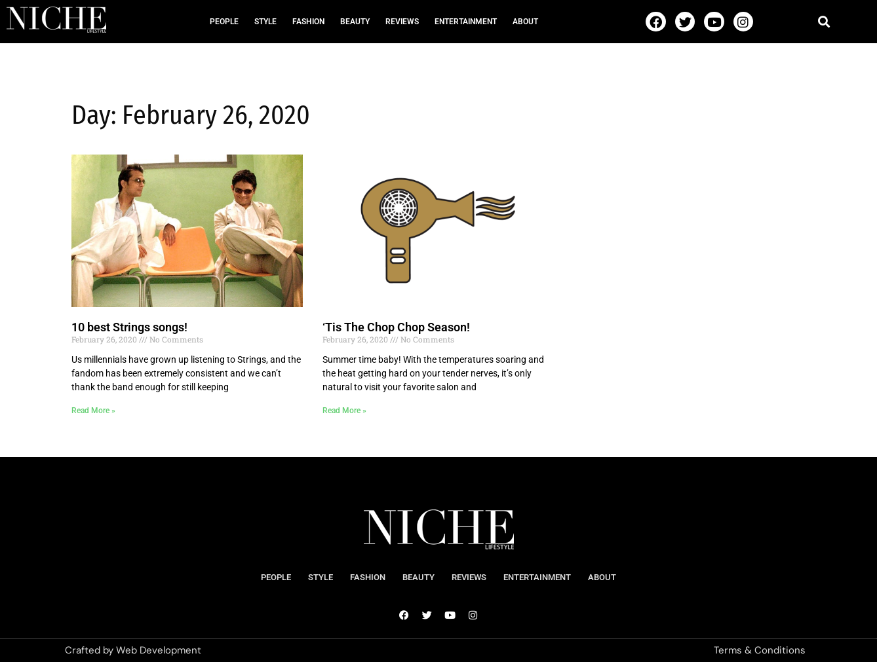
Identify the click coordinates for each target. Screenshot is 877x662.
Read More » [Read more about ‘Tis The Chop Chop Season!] (344, 410)
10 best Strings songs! (129, 327)
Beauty (355, 21)
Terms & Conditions (760, 650)
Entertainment (466, 21)
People (224, 21)
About (525, 21)
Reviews (402, 21)
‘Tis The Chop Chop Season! (396, 327)
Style (265, 21)
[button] (824, 21)
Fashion (308, 21)
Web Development (158, 650)
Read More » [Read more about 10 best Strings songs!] (93, 410)
